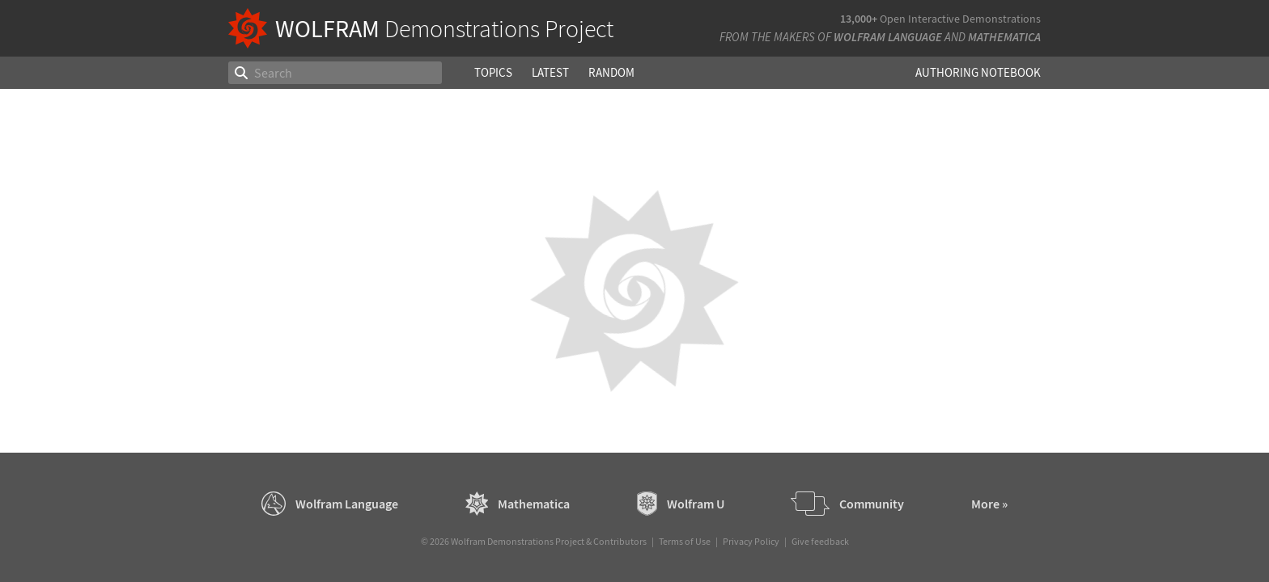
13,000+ (858, 18)
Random (611, 72)
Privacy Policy (751, 541)
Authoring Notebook (978, 72)
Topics (493, 72)
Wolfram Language (888, 36)
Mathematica (1004, 36)
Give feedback (820, 541)
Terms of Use (685, 541)
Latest (550, 72)
